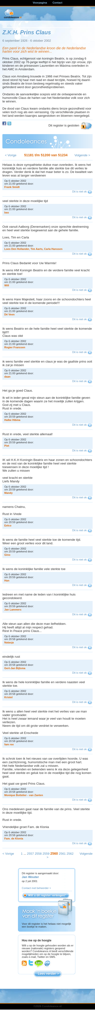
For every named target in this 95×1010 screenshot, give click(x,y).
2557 (30, 853)
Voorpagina (40, 2)
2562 (70, 853)
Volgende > (82, 155)
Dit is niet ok (79, 191)
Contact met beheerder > (36, 888)
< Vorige (10, 155)
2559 (46, 853)
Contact (57, 2)
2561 (62, 853)
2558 (38, 853)
